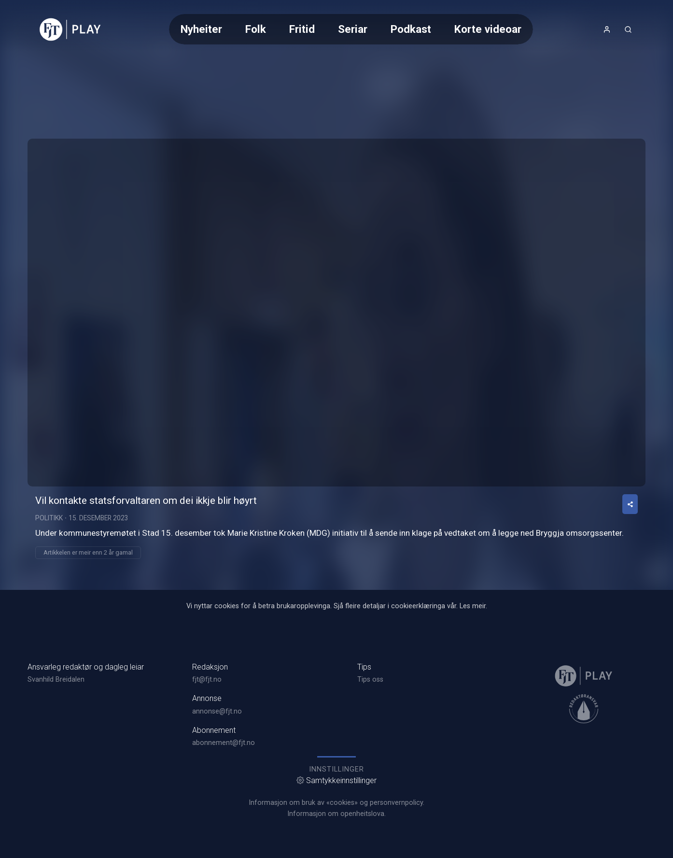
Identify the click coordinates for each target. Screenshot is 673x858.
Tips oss (370, 679)
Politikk (49, 518)
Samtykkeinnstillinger (336, 780)
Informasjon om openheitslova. (336, 814)
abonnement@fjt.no (223, 743)
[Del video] (630, 504)
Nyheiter (201, 29)
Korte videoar (487, 29)
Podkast (411, 29)
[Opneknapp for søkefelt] (628, 29)
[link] (70, 29)
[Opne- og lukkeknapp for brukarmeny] (607, 29)
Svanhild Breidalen (56, 679)
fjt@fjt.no (207, 679)
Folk (255, 29)
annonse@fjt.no (217, 711)
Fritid (302, 29)
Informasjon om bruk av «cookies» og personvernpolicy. (336, 803)
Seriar (352, 29)
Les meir (473, 606)
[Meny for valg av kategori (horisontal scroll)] (351, 29)
